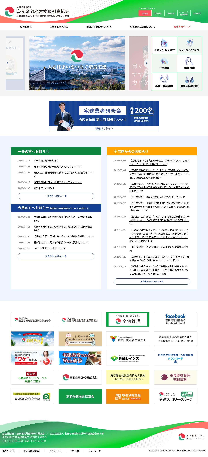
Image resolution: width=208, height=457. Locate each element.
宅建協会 (171, 13)
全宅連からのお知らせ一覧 (152, 283)
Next (139, 63)
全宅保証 (158, 13)
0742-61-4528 (16, 444)
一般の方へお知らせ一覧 (56, 197)
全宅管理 (197, 13)
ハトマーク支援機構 (184, 13)
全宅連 (145, 13)
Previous (14, 63)
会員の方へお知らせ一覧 (56, 261)
